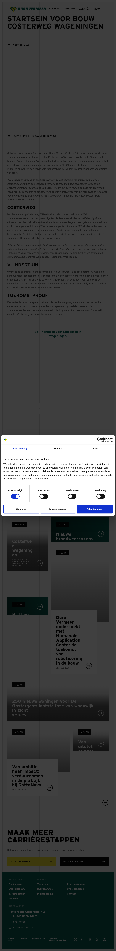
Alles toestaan (95, 509)
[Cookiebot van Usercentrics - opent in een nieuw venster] (99, 439)
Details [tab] (58, 448)
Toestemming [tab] (20, 448)
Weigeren (21, 509)
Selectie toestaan (58, 509)
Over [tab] (95, 448)
